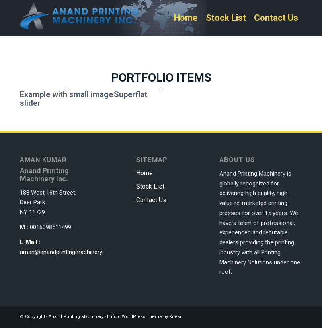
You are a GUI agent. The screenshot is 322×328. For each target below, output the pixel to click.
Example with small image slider (66, 99)
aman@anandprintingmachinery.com (67, 252)
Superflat (130, 94)
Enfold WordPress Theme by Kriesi (144, 316)
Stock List (150, 186)
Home (144, 173)
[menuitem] (186, 18)
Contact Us (151, 200)
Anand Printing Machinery (76, 316)
